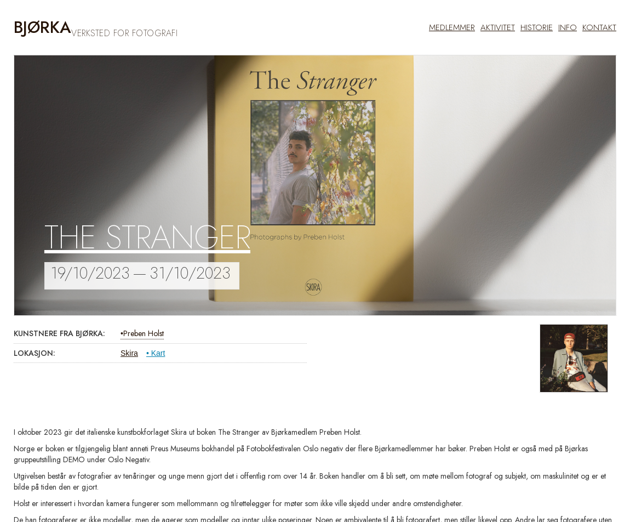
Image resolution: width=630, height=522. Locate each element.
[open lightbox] (573, 358)
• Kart (155, 353)
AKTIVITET (497, 27)
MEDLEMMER (452, 27)
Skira (129, 353)
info (567, 27)
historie (536, 27)
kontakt (599, 27)
